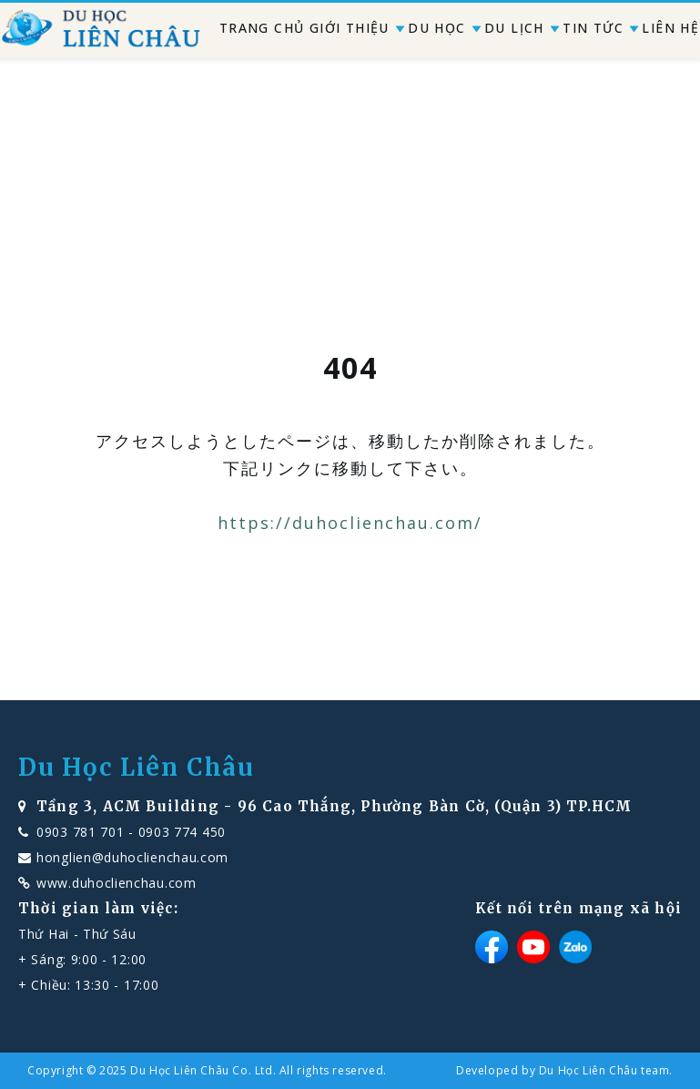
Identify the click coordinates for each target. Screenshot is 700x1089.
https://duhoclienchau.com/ (350, 523)
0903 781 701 (80, 831)
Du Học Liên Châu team (604, 1070)
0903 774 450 (182, 831)
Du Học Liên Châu (136, 767)
